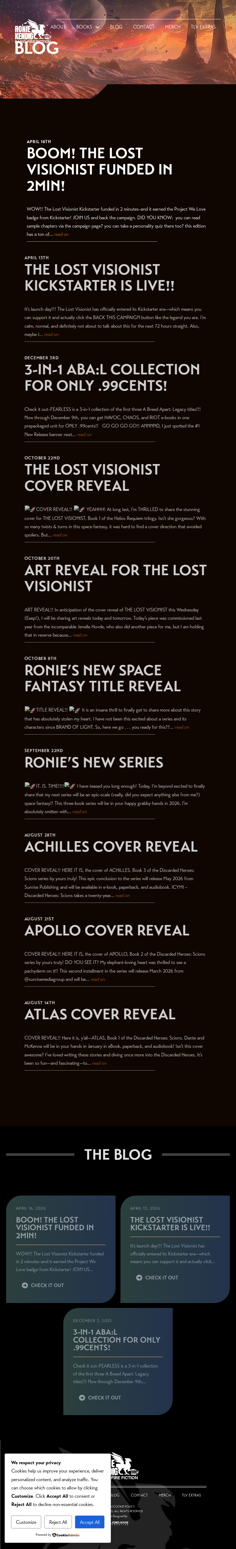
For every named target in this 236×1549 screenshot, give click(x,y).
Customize (26, 1522)
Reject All (58, 1522)
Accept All (90, 1522)
